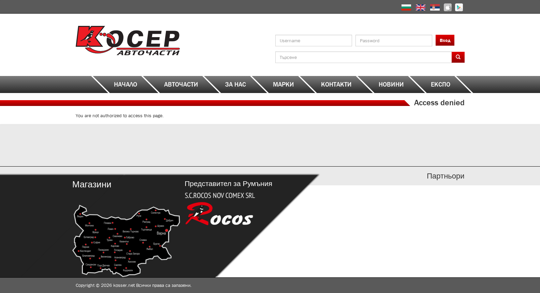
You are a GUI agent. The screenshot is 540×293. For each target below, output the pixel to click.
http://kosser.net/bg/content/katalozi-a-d (124, 145)
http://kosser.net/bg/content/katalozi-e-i (221, 145)
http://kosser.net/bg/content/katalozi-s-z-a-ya (416, 145)
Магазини (91, 184)
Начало (125, 84)
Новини (391, 84)
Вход (445, 40)
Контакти (336, 84)
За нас (235, 84)
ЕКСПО (440, 84)
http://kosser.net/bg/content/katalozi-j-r (318, 145)
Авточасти (181, 84)
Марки (283, 84)
